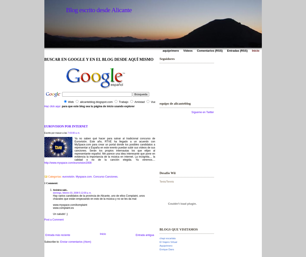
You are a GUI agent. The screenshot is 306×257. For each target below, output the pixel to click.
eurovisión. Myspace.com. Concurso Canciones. (90, 176)
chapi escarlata (168, 238)
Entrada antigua (145, 235)
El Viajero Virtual (168, 242)
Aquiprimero (166, 245)
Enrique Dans (167, 249)
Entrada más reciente (57, 235)
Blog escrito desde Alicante (99, 9)
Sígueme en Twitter (202, 112)
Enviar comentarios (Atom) (75, 241)
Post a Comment (54, 219)
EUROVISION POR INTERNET (66, 126)
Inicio (103, 234)
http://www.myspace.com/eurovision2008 (68, 162)
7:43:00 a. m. (74, 133)
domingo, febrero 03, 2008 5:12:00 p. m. (72, 193)
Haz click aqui (52, 106)
